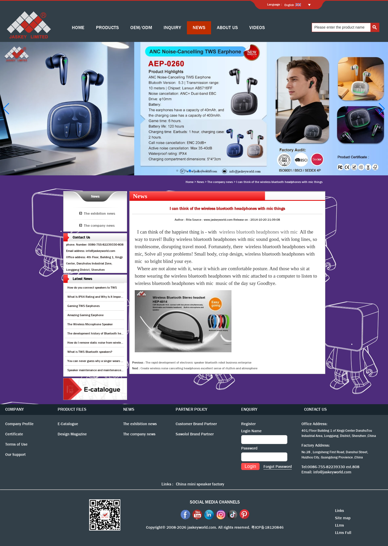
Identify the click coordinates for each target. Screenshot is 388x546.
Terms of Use (16, 444)
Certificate (14, 434)
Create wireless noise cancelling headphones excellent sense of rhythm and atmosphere (199, 368)
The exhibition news (99, 213)
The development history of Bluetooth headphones (100, 333)
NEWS (199, 28)
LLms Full (343, 532)
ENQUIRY (249, 409)
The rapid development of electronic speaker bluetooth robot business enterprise (198, 362)
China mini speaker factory (200, 484)
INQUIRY (172, 28)
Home (189, 182)
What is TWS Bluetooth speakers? (89, 352)
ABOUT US (227, 28)
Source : (198, 220)
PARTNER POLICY (191, 409)
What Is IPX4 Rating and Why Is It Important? (97, 297)
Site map (343, 518)
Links (339, 510)
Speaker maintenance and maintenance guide (98, 370)
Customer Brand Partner (196, 423)
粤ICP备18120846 (267, 527)
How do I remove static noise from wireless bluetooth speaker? (108, 342)
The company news (220, 182)
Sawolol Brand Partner (195, 434)
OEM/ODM (141, 28)
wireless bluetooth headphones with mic (258, 232)
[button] (177, 171)
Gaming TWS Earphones (83, 306)
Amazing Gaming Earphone (85, 315)
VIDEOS (257, 28)
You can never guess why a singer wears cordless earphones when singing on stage (122, 361)
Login (250, 466)
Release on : (241, 220)
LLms (339, 525)
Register (248, 423)
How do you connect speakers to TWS (92, 287)
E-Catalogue (68, 423)
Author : (180, 220)
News (200, 182)
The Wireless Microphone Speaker (90, 324)
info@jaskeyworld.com (332, 472)
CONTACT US (315, 409)
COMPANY (14, 409)
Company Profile (19, 423)
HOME (78, 28)
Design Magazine (72, 434)
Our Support (15, 454)
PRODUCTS (107, 28)
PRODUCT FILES (72, 409)
